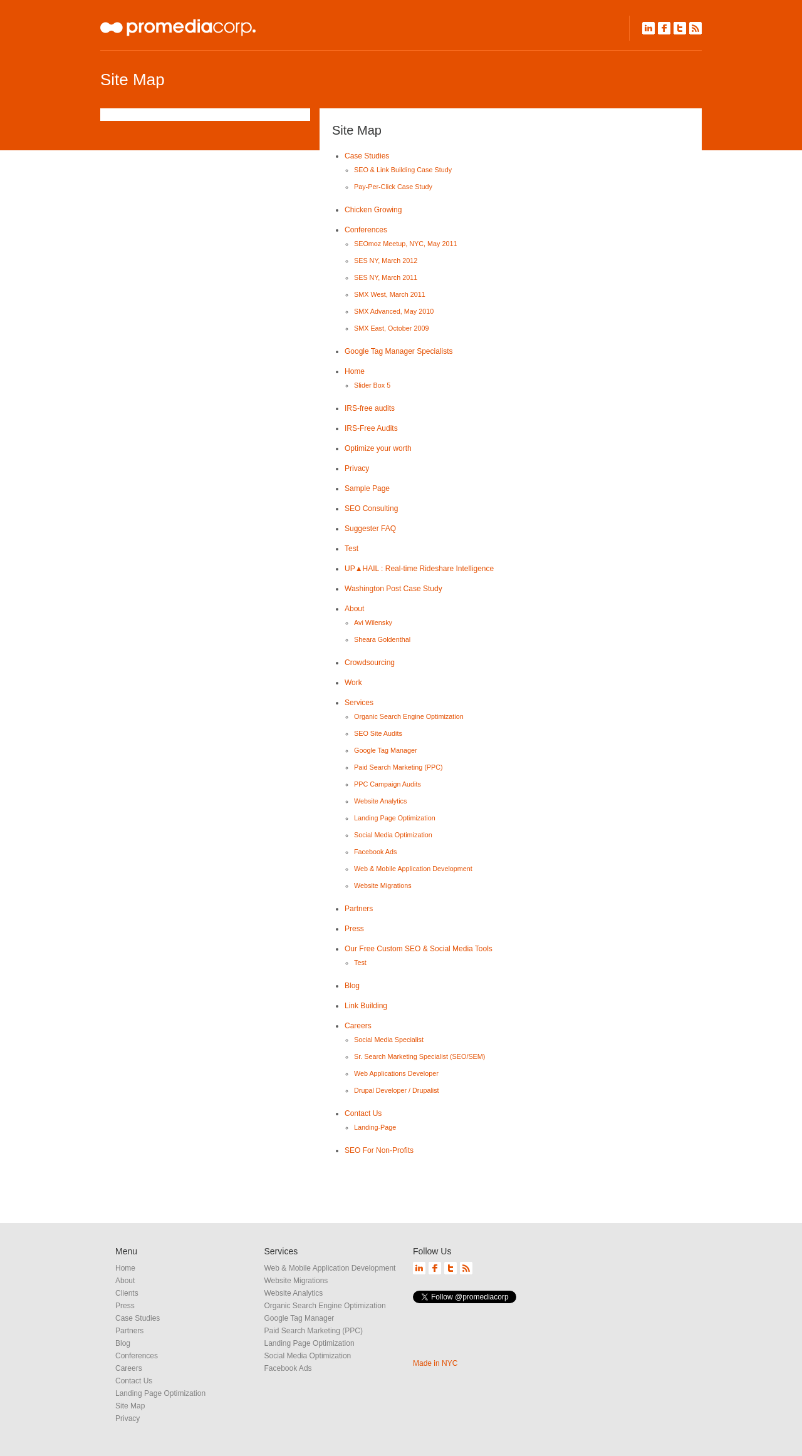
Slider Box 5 (372, 385)
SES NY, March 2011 (385, 277)
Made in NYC (435, 1363)
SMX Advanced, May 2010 (394, 311)
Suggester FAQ (370, 528)
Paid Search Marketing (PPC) (398, 767)
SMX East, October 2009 (391, 328)
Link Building (366, 1005)
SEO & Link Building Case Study (403, 169)
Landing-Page (375, 1127)
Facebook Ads (375, 851)
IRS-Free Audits (371, 428)
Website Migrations (383, 885)
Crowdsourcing (370, 662)
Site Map (130, 1406)
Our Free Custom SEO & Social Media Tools (418, 948)
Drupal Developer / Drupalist (396, 1090)
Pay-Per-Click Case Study (393, 186)
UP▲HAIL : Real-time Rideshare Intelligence (419, 568)
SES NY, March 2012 (385, 260)
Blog (352, 985)
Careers (358, 1025)
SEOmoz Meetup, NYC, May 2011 (405, 243)
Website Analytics (380, 801)
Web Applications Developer (396, 1073)
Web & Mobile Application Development (413, 868)
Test (351, 548)
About (354, 608)
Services (359, 702)
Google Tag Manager (385, 750)
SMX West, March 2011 (389, 294)
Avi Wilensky (373, 622)
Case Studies (367, 156)
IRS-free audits (370, 408)
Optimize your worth (378, 448)
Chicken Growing (373, 209)
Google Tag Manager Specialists (399, 351)
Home (355, 371)
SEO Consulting (371, 508)
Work (353, 682)
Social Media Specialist (389, 1039)
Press (354, 928)
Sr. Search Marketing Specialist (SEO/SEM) (419, 1056)
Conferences (366, 229)
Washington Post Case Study (393, 588)
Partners (359, 908)
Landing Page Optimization (394, 818)
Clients (126, 1293)
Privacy (357, 468)
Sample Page (367, 488)
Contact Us (363, 1113)
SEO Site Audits (378, 733)
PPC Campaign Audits (387, 784)
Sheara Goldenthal (382, 639)
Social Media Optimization (393, 835)
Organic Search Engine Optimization (409, 716)
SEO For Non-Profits (379, 1150)
